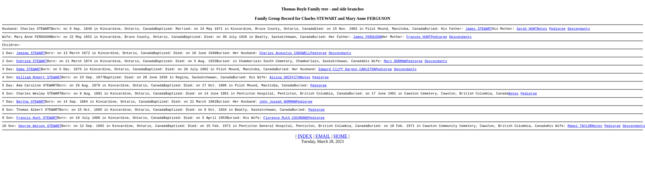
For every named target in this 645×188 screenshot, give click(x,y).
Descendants (579, 29)
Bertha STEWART (30, 109)
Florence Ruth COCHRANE (285, 127)
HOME (340, 146)
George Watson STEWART (39, 135)
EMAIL (323, 146)
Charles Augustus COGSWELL (284, 56)
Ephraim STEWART (31, 64)
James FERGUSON (367, 38)
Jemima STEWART (30, 56)
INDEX (305, 146)
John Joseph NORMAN (277, 109)
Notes (542, 29)
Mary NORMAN (395, 64)
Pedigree (557, 29)
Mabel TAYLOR (580, 135)
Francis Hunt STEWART (36, 127)
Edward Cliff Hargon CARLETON (346, 73)
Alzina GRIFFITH (285, 82)
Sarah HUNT (527, 29)
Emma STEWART (28, 73)
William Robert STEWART (38, 82)
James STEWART (478, 29)
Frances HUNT (418, 38)
